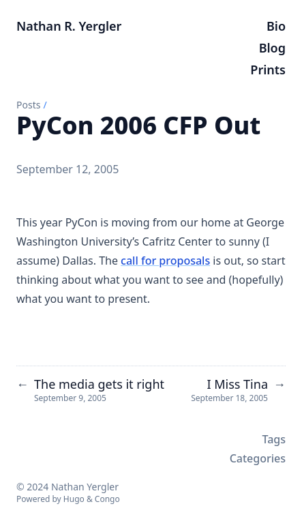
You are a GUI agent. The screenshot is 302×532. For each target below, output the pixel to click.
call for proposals (165, 260)
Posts (28, 104)
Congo (107, 499)
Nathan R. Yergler (68, 26)
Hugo (74, 499)
